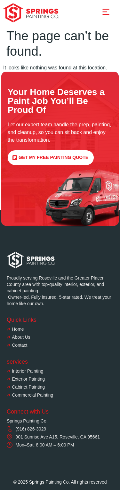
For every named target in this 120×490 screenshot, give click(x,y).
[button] (106, 12)
